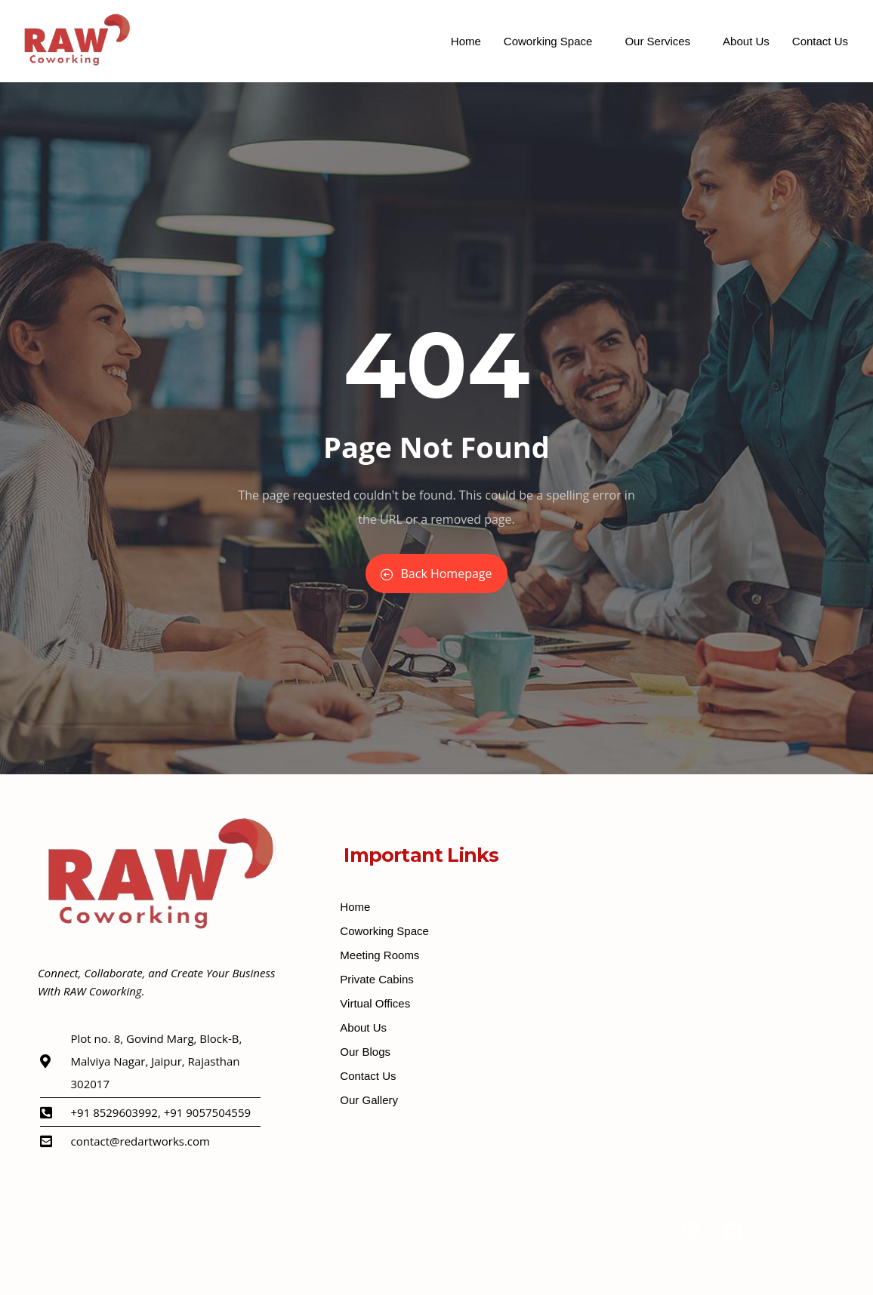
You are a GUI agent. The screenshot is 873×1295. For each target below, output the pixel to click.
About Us (746, 41)
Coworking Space (548, 41)
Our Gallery (369, 1100)
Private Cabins (377, 979)
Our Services (657, 41)
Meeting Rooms (379, 955)
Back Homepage (436, 573)
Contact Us (820, 41)
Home (466, 41)
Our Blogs (365, 1051)
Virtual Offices (375, 1003)
